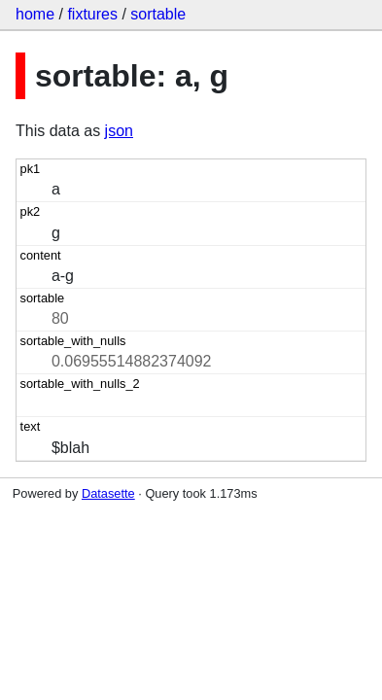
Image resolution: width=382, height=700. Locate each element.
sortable (158, 14)
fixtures (92, 14)
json (119, 130)
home (35, 14)
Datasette (108, 493)
